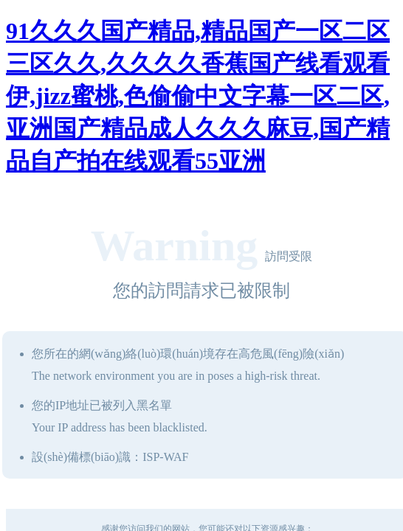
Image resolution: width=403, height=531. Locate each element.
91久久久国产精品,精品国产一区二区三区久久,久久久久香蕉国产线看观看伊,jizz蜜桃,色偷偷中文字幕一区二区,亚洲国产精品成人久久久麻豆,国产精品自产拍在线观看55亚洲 (198, 96)
